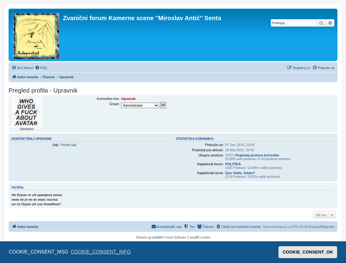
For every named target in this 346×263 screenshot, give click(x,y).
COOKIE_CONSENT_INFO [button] (101, 251)
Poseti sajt (68, 145)
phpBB (156, 237)
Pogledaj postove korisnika (257, 155)
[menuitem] (41, 67)
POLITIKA (233, 164)
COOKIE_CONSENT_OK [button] (308, 252)
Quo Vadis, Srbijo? (240, 173)
